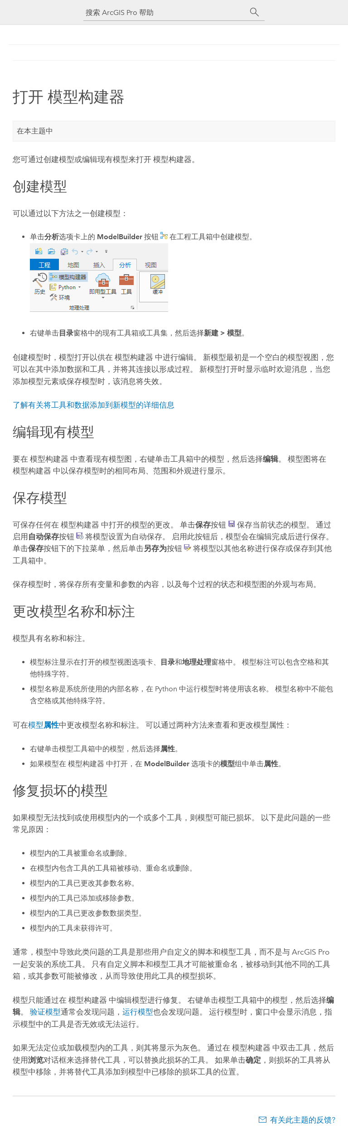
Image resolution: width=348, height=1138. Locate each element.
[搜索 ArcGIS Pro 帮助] (164, 12)
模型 (43, 724)
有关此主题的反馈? (302, 1119)
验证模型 (45, 1011)
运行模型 (137, 1011)
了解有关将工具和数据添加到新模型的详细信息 (93, 404)
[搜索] (254, 12)
